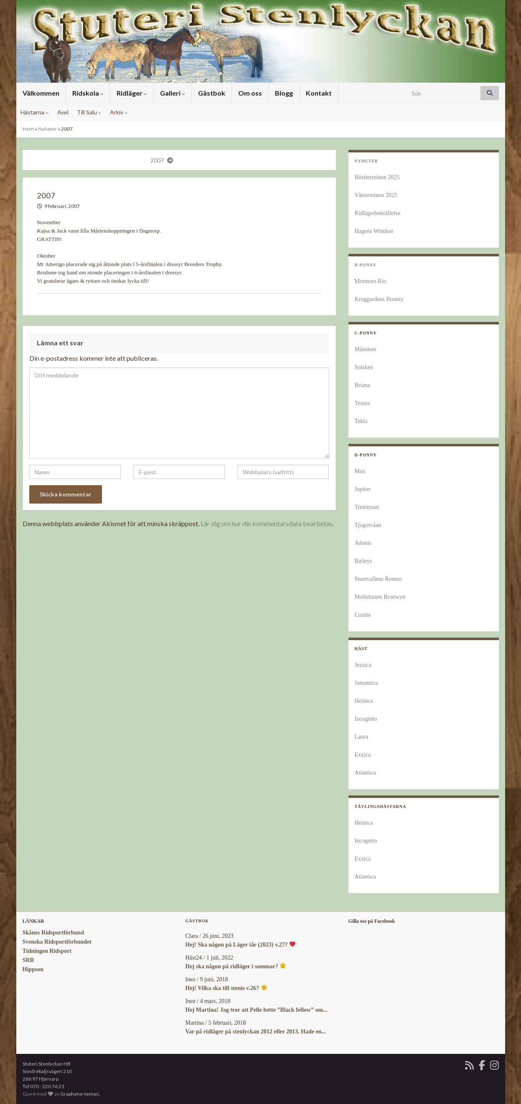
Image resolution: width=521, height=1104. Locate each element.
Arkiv (119, 112)
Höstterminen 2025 (377, 177)
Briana (362, 385)
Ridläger (132, 93)
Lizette (363, 615)
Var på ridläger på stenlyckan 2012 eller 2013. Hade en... (256, 1031)
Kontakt (319, 93)
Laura (362, 737)
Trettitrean (367, 507)
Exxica (363, 755)
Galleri (172, 93)
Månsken (365, 349)
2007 (157, 160)
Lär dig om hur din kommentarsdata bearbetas (267, 523)
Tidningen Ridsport (47, 951)
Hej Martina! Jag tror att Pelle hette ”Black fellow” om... (257, 1010)
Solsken (364, 367)
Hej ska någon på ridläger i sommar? (236, 966)
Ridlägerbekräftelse (378, 213)
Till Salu (89, 112)
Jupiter (363, 489)
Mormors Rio (370, 281)
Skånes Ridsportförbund (53, 932)
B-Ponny (366, 265)
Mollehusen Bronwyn (380, 597)
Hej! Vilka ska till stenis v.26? (226, 988)
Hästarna (34, 112)
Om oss (250, 93)
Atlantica (365, 773)
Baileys (363, 561)
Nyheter (47, 129)
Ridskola (88, 93)
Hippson (33, 969)
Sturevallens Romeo (378, 579)
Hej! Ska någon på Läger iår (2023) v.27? (241, 945)
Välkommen (41, 93)
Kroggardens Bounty (379, 299)
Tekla (361, 421)
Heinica (364, 701)
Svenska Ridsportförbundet (57, 942)
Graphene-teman (79, 1094)
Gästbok (211, 93)
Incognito (366, 719)
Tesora (362, 403)
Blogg (284, 93)
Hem (28, 129)
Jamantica (366, 683)
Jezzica (363, 665)
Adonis (363, 543)
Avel (63, 112)
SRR (28, 960)
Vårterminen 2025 (376, 195)
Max (360, 471)
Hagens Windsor (374, 231)
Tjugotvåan (368, 525)
